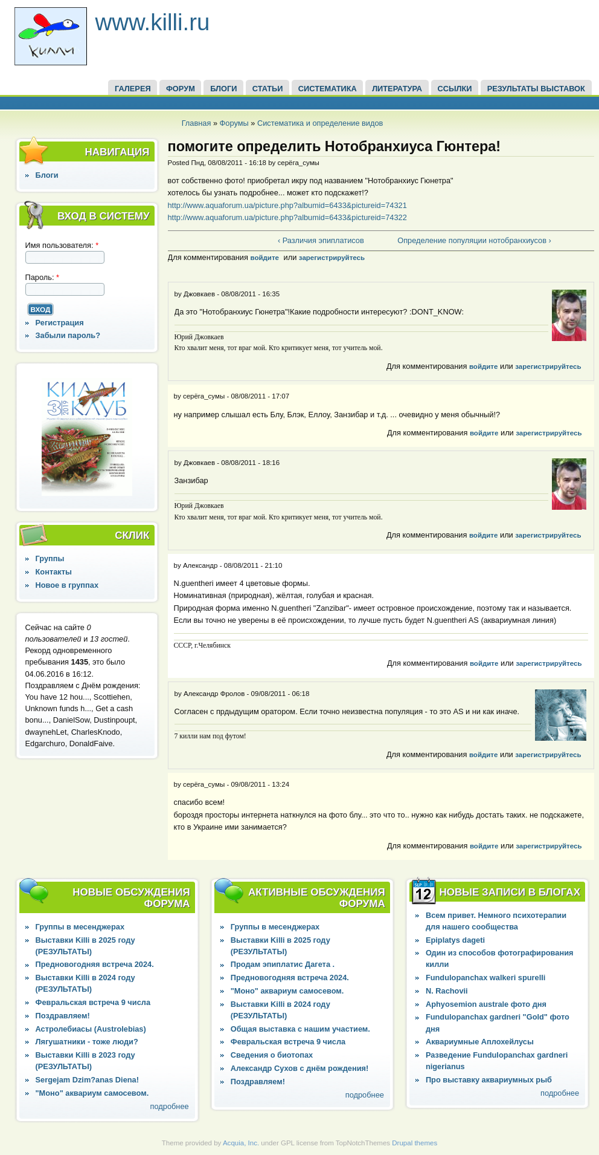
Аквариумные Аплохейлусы (480, 1041)
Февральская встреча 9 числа (93, 1002)
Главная (196, 123)
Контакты (54, 571)
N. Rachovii (447, 990)
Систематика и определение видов (320, 123)
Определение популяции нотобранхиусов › (474, 240)
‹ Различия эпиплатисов (321, 240)
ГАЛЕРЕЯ (133, 88)
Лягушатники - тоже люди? (87, 1041)
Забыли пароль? (68, 335)
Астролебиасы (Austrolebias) (91, 1028)
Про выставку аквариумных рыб (489, 1079)
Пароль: (42, 277)
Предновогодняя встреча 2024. (95, 964)
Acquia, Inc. (241, 1143)
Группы (50, 558)
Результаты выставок (536, 88)
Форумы (234, 123)
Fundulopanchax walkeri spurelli (485, 977)
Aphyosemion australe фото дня (486, 1004)
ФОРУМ (180, 88)
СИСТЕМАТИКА (327, 88)
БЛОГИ (223, 88)
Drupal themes (414, 1143)
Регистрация (60, 322)
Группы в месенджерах (80, 926)
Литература (397, 88)
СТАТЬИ (267, 88)
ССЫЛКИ (454, 88)
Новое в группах (67, 585)
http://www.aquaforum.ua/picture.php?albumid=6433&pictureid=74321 (287, 205)
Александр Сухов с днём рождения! (300, 1068)
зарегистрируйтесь (332, 257)
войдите (264, 257)
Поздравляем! (63, 1015)
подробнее (169, 1106)
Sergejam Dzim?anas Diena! (87, 1079)
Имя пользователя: (62, 245)
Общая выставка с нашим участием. (300, 1028)
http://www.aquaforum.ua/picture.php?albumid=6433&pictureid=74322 (287, 217)
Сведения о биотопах (272, 1054)
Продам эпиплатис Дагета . (283, 964)
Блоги (47, 175)
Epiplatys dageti (455, 940)
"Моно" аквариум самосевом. (92, 1093)
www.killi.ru (152, 22)
